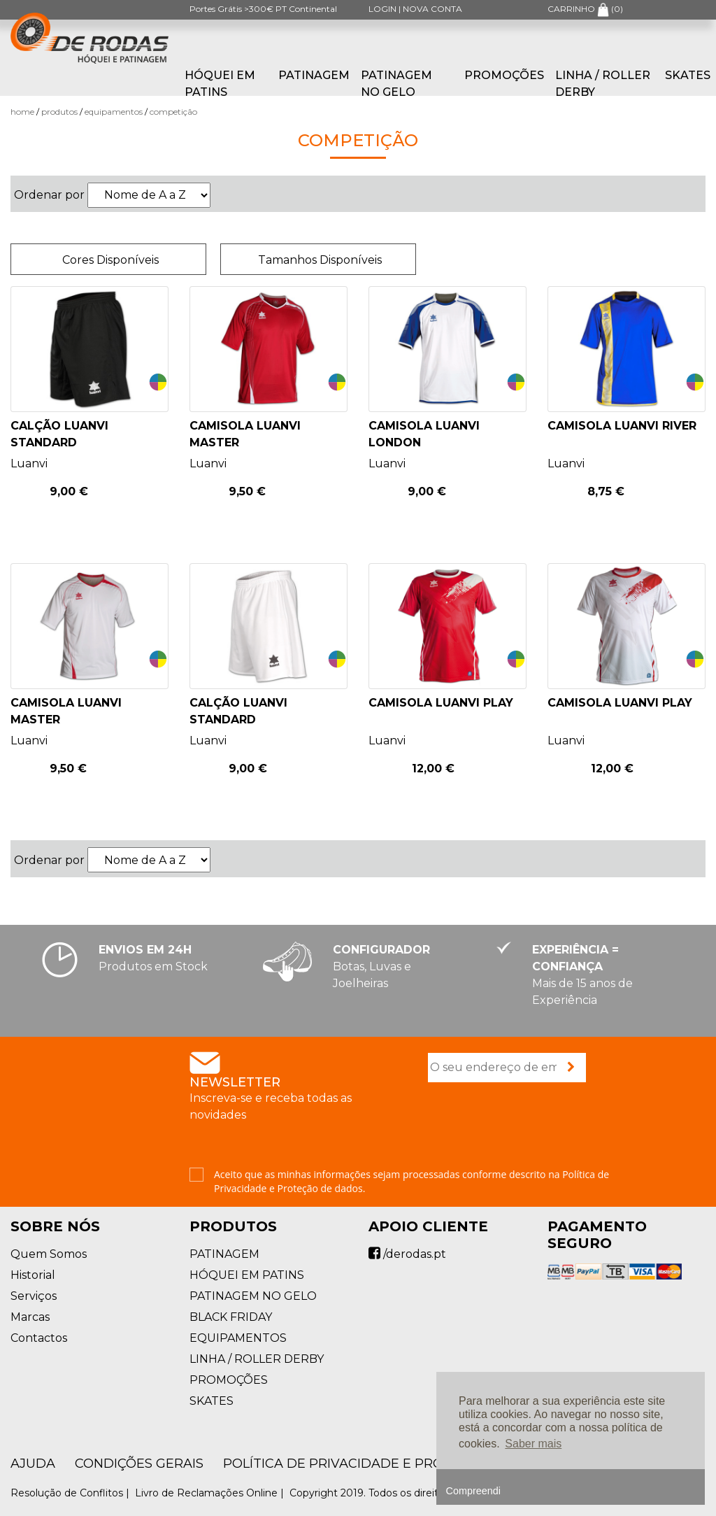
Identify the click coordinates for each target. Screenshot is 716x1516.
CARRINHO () (585, 8)
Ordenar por (49, 194)
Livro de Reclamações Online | (211, 1493)
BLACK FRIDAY (230, 1317)
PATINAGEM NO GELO (396, 84)
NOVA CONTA (432, 8)
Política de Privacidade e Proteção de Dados (392, 1463)
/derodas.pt (407, 1254)
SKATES (687, 75)
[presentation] (534, 1126)
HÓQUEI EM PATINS (220, 84)
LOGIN (382, 8)
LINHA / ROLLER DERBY (602, 84)
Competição (173, 111)
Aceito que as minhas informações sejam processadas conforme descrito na (411, 1181)
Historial (32, 1275)
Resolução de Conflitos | (71, 1493)
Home (22, 111)
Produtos (59, 111)
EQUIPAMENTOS (114, 111)
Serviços (33, 1296)
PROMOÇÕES (504, 75)
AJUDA (32, 1463)
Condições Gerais (139, 1463)
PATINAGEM (314, 75)
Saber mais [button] (533, 1444)
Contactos (38, 1338)
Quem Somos (48, 1254)
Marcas (30, 1317)
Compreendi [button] (473, 1490)
